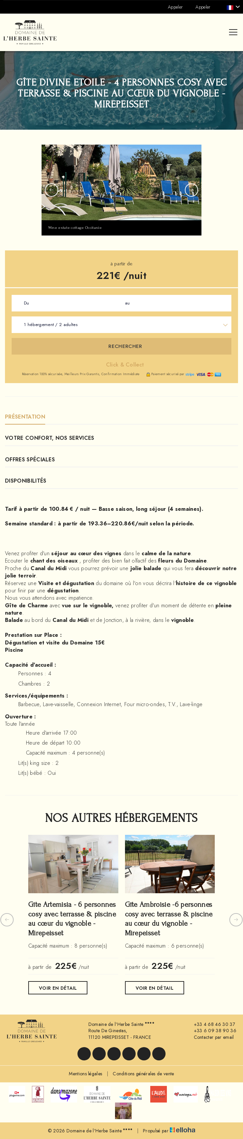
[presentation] (51, 190)
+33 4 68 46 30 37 (210, 1024)
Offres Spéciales (30, 459)
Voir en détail (58, 988)
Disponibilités (25, 481)
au (127, 303)
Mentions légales (85, 1073)
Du (26, 303)
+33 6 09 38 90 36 (211, 1031)
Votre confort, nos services (49, 438)
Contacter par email (210, 1037)
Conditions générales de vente (143, 1073)
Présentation (25, 417)
